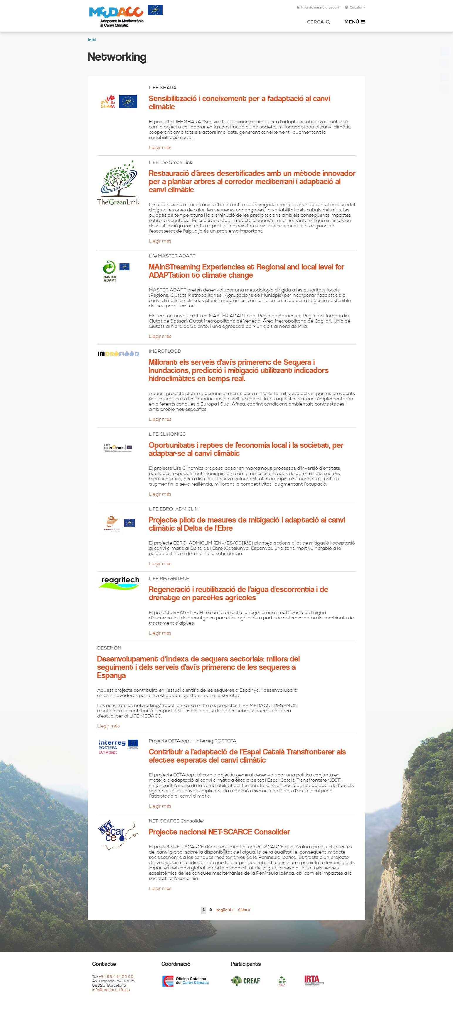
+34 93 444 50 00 (116, 977)
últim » (244, 910)
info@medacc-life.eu (111, 990)
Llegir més (160, 148)
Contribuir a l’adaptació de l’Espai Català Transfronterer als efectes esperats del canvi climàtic (247, 756)
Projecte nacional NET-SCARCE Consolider (219, 832)
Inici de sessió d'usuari (318, 8)
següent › (224, 910)
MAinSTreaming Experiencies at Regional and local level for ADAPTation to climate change (246, 271)
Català (355, 8)
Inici (92, 40)
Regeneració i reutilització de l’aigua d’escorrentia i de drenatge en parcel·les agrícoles (238, 594)
